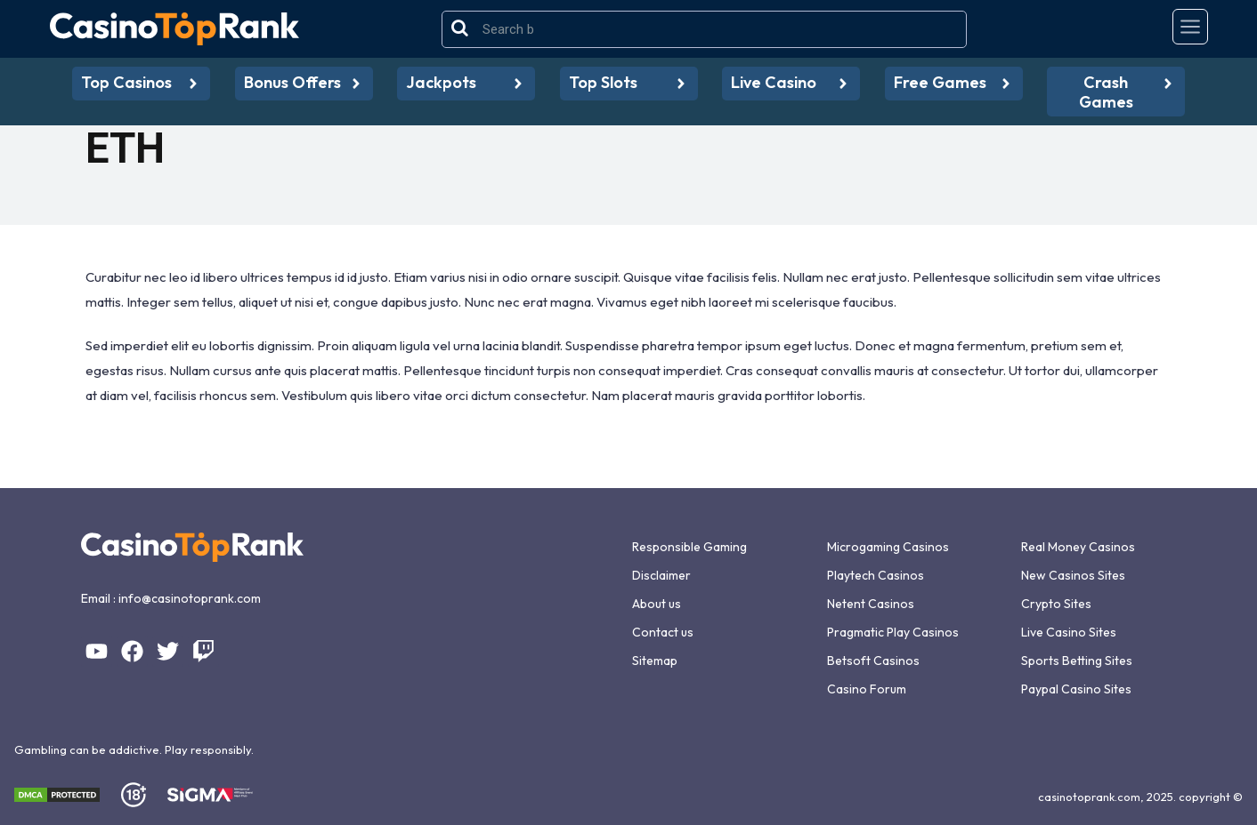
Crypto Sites (1056, 604)
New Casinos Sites (1073, 575)
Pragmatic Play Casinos (893, 632)
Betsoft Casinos (873, 661)
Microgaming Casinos (888, 547)
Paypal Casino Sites (1076, 689)
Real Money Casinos (1078, 547)
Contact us (662, 632)
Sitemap (654, 661)
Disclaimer (661, 575)
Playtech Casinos (875, 575)
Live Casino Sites (1068, 632)
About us (656, 604)
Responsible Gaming (689, 547)
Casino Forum (866, 689)
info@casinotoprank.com (189, 598)
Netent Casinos (870, 604)
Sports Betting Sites (1076, 661)
